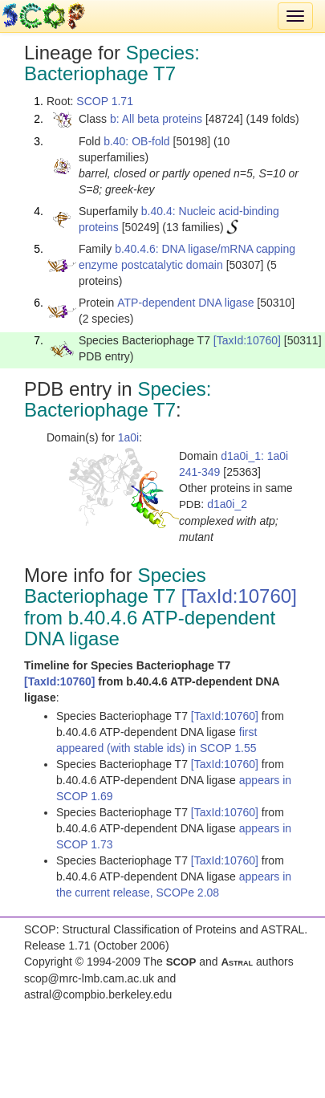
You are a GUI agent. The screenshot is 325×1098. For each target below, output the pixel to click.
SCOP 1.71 (104, 101)
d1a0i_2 (227, 504)
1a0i (128, 437)
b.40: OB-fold (137, 141)
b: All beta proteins (156, 118)
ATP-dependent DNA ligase (185, 302)
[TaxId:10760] (247, 340)
